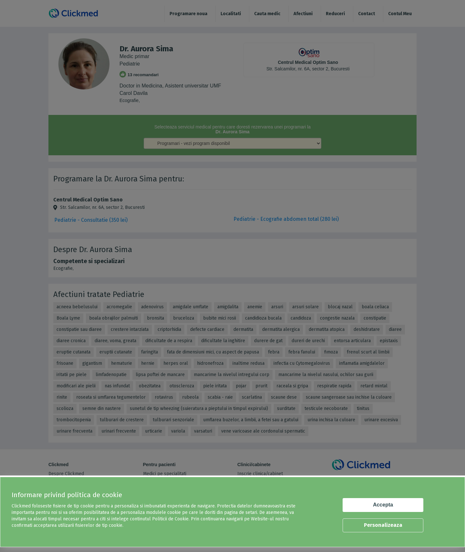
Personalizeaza (383, 525)
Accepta (383, 504)
